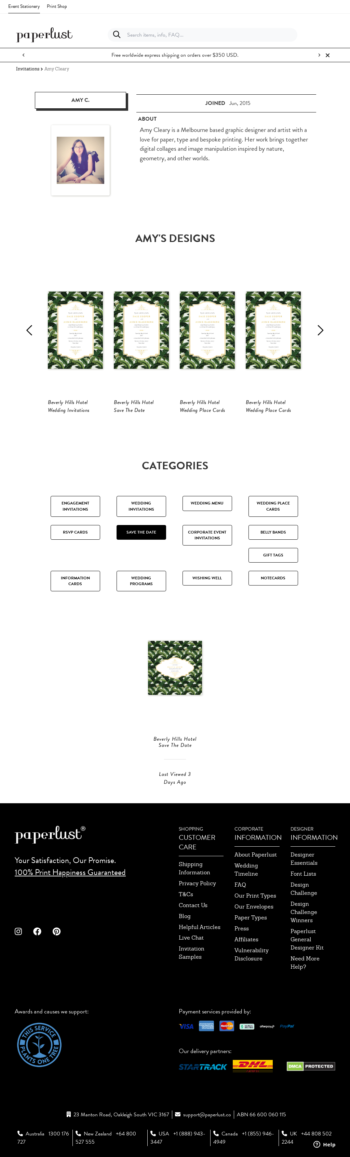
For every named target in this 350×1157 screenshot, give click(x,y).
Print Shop (57, 6)
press (241, 928)
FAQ (240, 884)
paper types (250, 917)
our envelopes (253, 906)
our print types (255, 895)
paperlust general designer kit (307, 939)
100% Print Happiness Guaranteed (70, 872)
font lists (303, 873)
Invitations (27, 69)
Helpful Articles (199, 927)
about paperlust (255, 854)
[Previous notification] (23, 55)
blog (185, 916)
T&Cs (186, 894)
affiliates (246, 939)
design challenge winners (304, 912)
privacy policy (197, 883)
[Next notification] (319, 55)
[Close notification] (327, 55)
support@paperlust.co (207, 1115)
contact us (193, 905)
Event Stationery (24, 6)
